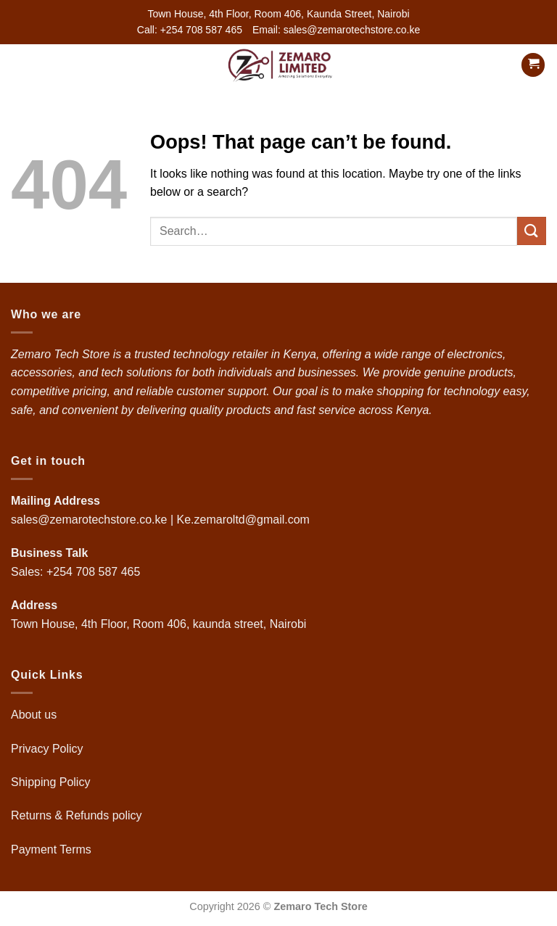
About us (35, 714)
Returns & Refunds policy (76, 815)
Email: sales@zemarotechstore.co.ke (336, 30)
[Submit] (531, 231)
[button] (19, 65)
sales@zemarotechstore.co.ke (89, 519)
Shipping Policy (52, 782)
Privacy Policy (47, 749)
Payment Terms (52, 849)
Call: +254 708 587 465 (189, 30)
